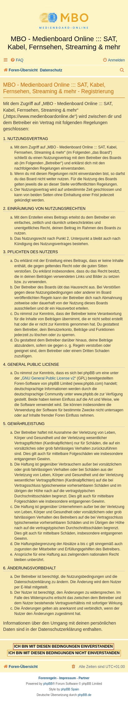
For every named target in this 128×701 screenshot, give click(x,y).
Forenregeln (48, 678)
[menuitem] (16, 60)
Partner (84, 678)
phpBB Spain (70, 689)
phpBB (48, 683)
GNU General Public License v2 (48, 378)
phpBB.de (84, 695)
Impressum (67, 678)
